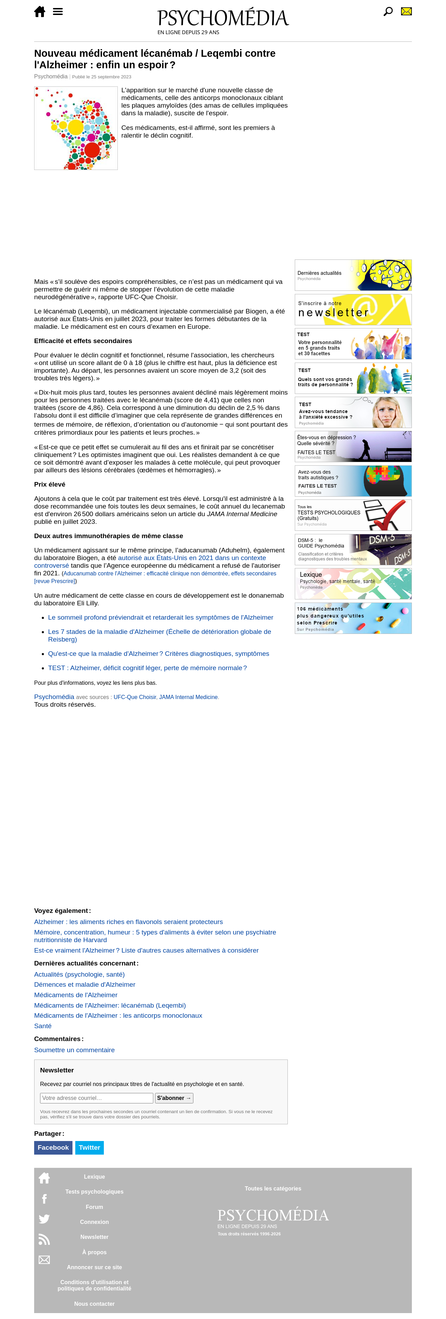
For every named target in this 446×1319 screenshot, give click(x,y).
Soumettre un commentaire (74, 1050)
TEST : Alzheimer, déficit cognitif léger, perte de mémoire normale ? (147, 668)
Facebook (53, 1147)
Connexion (94, 1222)
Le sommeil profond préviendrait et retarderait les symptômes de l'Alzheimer (161, 617)
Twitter (89, 1147)
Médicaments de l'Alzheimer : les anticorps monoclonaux (118, 1015)
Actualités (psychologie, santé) (79, 974)
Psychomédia (51, 76)
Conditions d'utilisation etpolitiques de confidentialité (94, 1285)
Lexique (94, 1177)
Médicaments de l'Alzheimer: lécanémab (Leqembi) (110, 1005)
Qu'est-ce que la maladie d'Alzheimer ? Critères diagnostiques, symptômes (158, 653)
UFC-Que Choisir (135, 697)
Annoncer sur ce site (94, 1267)
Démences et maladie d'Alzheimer (85, 984)
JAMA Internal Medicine (188, 697)
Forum (94, 1207)
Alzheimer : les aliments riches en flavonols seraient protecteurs (128, 921)
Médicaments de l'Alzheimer (75, 995)
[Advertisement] (161, 222)
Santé (43, 1026)
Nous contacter (94, 1304)
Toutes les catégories (273, 1189)
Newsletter (94, 1237)
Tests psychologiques (95, 1192)
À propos (94, 1252)
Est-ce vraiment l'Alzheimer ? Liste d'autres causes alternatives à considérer (146, 950)
